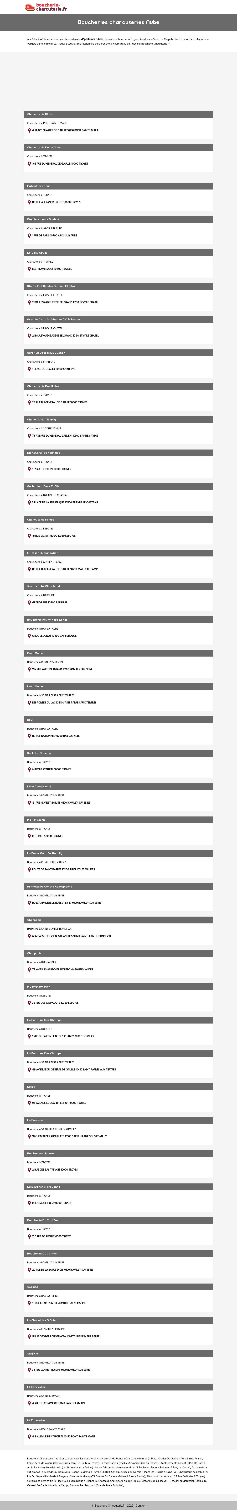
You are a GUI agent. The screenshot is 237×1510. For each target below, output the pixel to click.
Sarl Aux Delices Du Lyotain (46, 352)
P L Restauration (38, 986)
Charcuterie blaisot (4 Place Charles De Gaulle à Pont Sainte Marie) (163, 1459)
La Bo (31, 1086)
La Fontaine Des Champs (44, 1020)
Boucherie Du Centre (42, 1253)
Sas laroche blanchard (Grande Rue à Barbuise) (96, 1485)
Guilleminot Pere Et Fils (43, 486)
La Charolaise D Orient (43, 1320)
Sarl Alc (32, 1353)
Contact (140, 1505)
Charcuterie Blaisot (40, 114)
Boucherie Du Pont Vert (43, 1220)
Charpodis (34, 920)
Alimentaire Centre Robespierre (49, 886)
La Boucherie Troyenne (43, 1187)
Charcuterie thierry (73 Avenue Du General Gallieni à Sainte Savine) (107, 1476)
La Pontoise (35, 1120)
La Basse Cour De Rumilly (44, 853)
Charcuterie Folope (40, 519)
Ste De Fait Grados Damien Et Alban (51, 286)
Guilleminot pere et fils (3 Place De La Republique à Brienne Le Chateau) (68, 1481)
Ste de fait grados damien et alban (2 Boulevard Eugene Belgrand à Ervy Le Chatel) (142, 1467)
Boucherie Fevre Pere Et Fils (47, 619)
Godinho (32, 1287)
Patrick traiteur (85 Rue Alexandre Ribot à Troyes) (129, 1463)
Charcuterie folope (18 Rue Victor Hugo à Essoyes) (139, 1481)
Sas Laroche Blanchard (43, 586)
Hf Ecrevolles (36, 1387)
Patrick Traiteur (38, 186)
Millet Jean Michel (39, 786)
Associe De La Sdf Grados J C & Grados (53, 319)
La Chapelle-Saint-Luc (173, 39)
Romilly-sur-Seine (149, 39)
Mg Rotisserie (36, 820)
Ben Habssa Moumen (41, 1153)
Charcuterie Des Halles (43, 386)
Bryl (30, 719)
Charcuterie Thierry (41, 419)
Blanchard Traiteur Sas (43, 453)
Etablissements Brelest (43, 219)
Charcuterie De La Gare (44, 147)
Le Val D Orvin (37, 252)
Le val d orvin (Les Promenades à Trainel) (69, 1467)
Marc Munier (35, 653)
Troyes (134, 39)
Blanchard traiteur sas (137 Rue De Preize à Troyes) (176, 1476)
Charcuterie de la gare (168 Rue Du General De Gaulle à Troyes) (63, 1463)
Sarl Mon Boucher (39, 753)
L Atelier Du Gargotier (42, 553)
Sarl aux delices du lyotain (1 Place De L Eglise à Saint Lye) (144, 1472)
